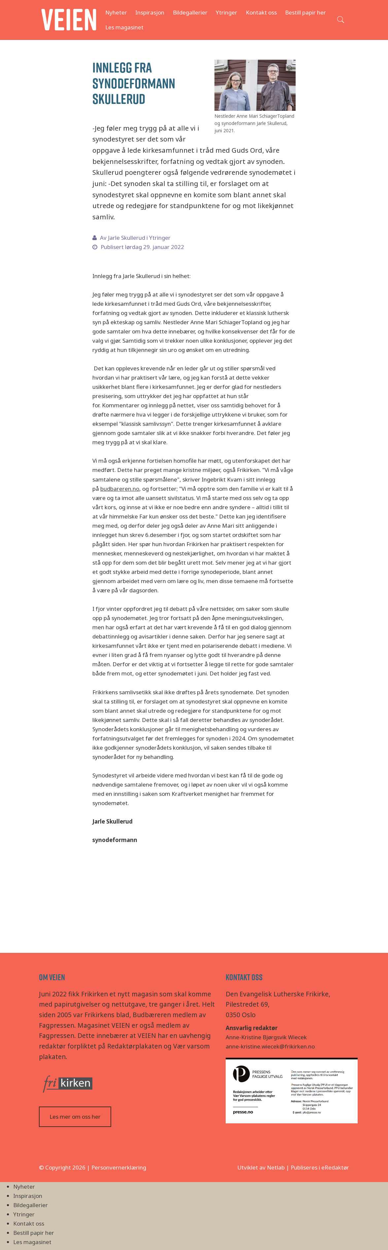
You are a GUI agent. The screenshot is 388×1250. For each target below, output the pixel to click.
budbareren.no (119, 488)
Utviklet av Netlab (261, 1167)
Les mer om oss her (75, 1116)
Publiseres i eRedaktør (320, 1167)
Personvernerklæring (118, 1167)
